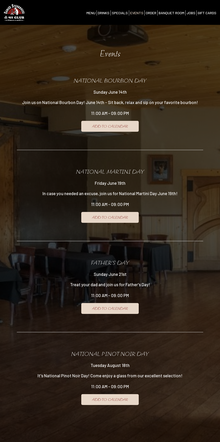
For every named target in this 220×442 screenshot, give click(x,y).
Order (151, 13)
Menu (91, 13)
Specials (120, 13)
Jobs (191, 13)
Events (136, 13)
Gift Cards (207, 13)
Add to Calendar (110, 126)
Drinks (103, 13)
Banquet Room (171, 13)
